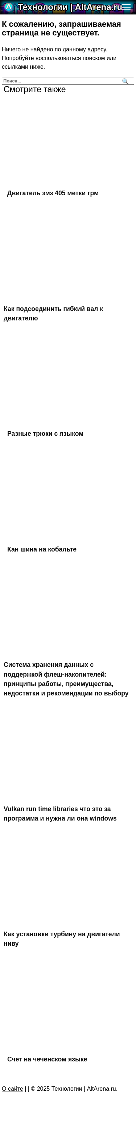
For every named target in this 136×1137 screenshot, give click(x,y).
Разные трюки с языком (45, 433)
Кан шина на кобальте (42, 549)
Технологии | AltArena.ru (70, 7)
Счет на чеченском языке (47, 1059)
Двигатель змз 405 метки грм (53, 193)
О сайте (12, 1089)
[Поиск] (124, 81)
